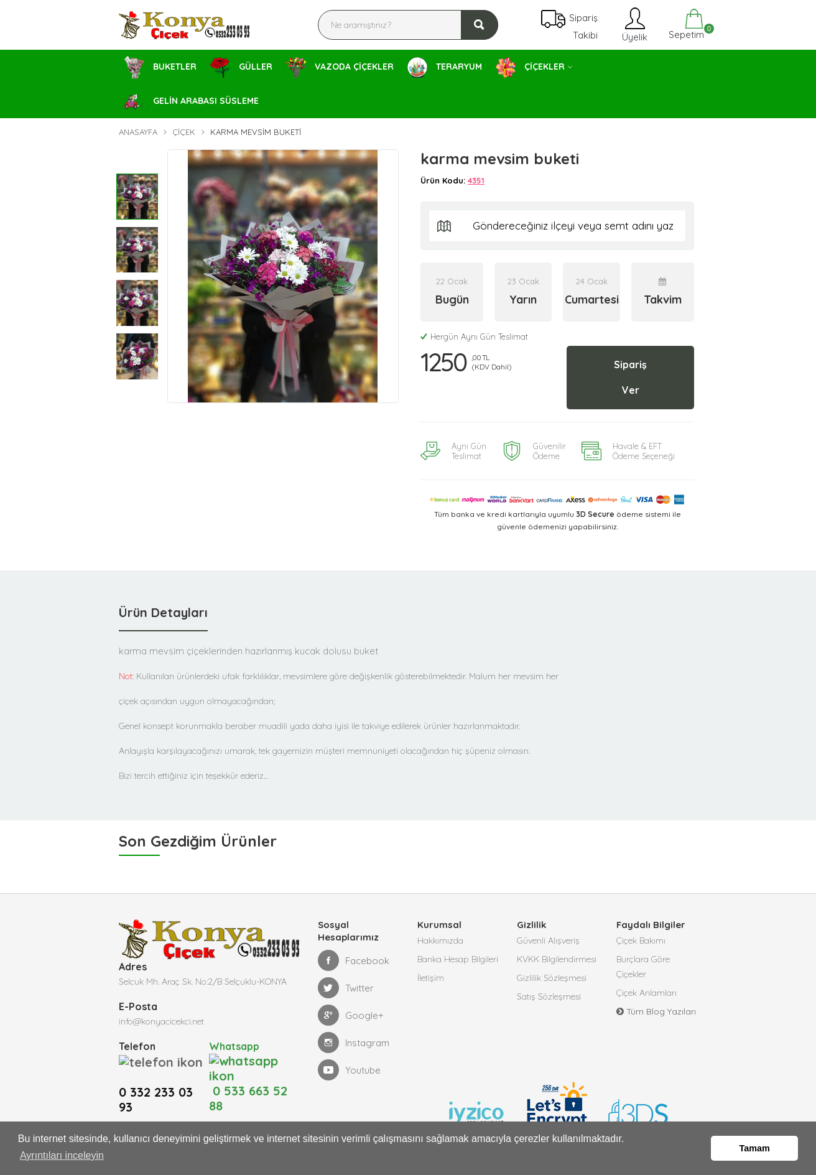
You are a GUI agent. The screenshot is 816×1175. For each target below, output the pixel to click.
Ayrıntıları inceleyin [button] (62, 1155)
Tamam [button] (755, 1148)
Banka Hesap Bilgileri (457, 959)
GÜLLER (241, 67)
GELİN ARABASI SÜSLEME (191, 101)
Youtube (349, 1069)
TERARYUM (444, 67)
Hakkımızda (440, 940)
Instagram (353, 1042)
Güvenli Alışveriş (548, 940)
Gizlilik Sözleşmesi (551, 977)
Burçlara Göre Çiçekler (643, 967)
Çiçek (183, 132)
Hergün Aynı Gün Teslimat (474, 336)
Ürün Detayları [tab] (163, 612)
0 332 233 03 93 (156, 1083)
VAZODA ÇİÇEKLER (340, 67)
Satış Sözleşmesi (549, 996)
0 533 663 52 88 (248, 1069)
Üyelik (633, 24)
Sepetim (685, 24)
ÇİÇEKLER (530, 67)
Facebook (353, 960)
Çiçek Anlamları (646, 992)
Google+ (351, 1015)
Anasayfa (138, 132)
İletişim (430, 977)
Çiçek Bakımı (640, 940)
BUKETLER (160, 67)
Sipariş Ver (630, 377)
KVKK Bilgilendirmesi (556, 959)
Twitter (346, 987)
